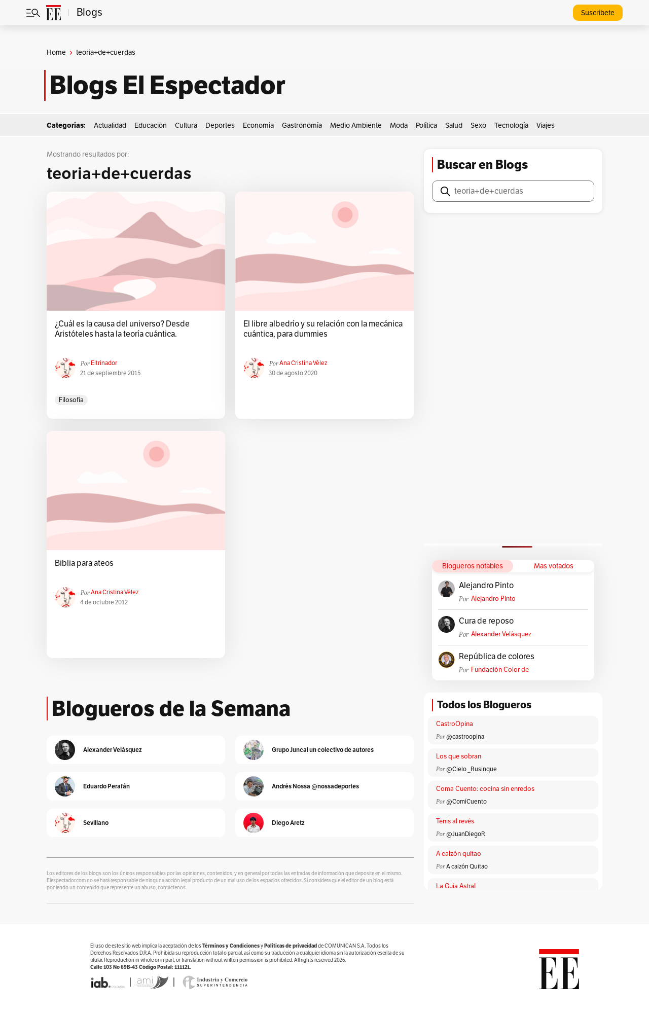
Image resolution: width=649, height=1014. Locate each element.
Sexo (478, 125)
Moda (399, 125)
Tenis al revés (455, 821)
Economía (258, 125)
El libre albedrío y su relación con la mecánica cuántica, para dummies (323, 329)
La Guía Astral (456, 886)
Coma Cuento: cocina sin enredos (485, 789)
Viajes (545, 125)
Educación (150, 125)
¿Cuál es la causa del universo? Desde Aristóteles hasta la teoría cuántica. (122, 329)
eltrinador (104, 363)
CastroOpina (454, 724)
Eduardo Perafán (106, 786)
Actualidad (110, 125)
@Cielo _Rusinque (471, 769)
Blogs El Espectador (167, 85)
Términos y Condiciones (231, 946)
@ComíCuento (466, 801)
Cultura (186, 125)
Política (426, 125)
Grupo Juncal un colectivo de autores (323, 749)
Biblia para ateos (84, 563)
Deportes (220, 125)
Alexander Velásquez (501, 634)
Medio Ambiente (356, 125)
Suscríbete (598, 13)
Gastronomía (302, 125)
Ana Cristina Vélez (303, 363)
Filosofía (71, 400)
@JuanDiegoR (465, 834)
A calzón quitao (458, 854)
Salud (453, 125)
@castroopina (465, 736)
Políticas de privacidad (290, 946)
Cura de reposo (486, 621)
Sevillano (96, 822)
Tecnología (511, 125)
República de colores (496, 656)
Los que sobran (458, 756)
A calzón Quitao (467, 866)
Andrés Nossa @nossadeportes (315, 786)
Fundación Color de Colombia (500, 670)
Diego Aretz (288, 822)
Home (56, 52)
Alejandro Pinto (486, 586)
